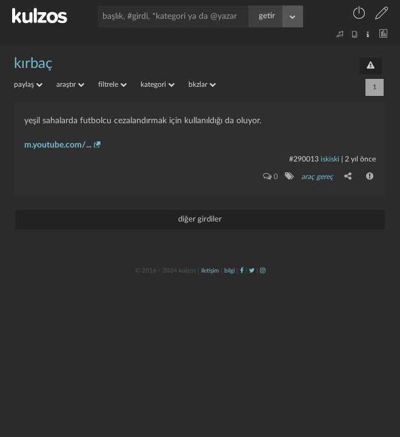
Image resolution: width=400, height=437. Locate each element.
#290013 (304, 159)
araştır (70, 84)
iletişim (210, 271)
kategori (158, 84)
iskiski (330, 159)
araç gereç (317, 176)
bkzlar (202, 84)
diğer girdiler (200, 219)
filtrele (112, 84)
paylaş (28, 84)
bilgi (229, 271)
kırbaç (33, 63)
